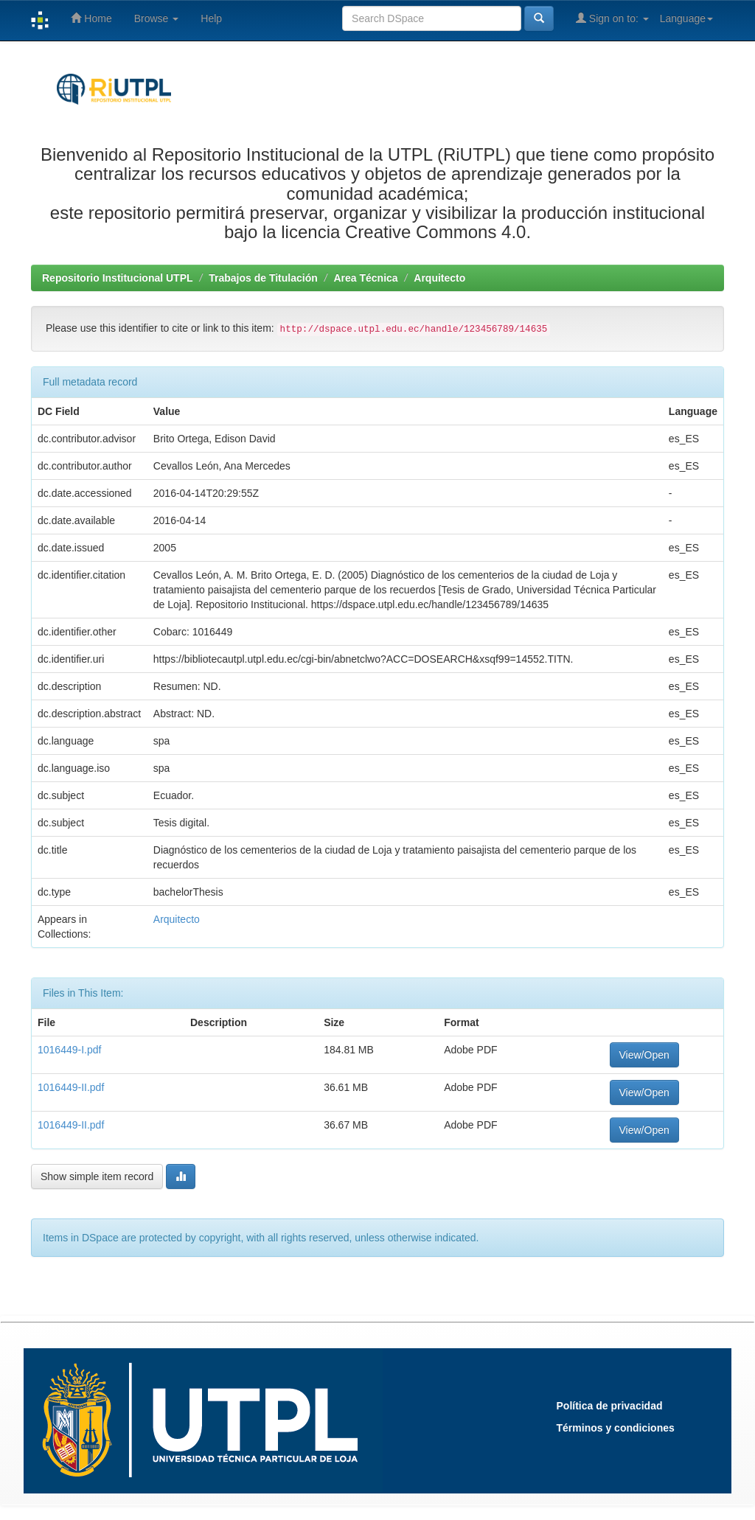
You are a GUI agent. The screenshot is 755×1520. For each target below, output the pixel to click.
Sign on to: (612, 18)
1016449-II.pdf (71, 1087)
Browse (156, 18)
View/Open (644, 1055)
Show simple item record (97, 1176)
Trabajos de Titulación (263, 278)
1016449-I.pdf (69, 1050)
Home (91, 18)
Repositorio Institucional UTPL (117, 278)
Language (686, 18)
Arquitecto (439, 278)
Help (211, 18)
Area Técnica (365, 278)
